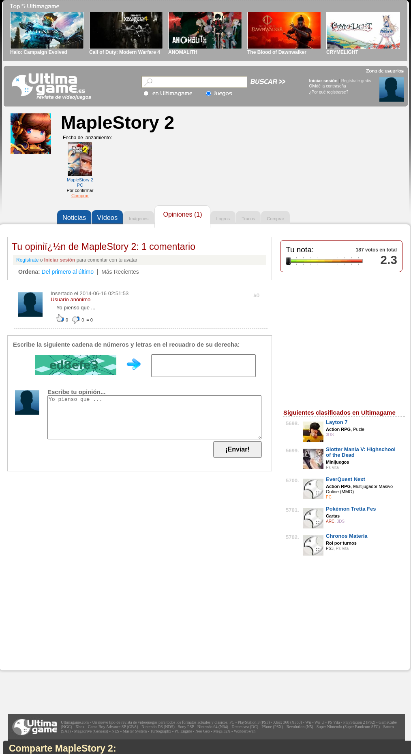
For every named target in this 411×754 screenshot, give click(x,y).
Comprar (80, 195)
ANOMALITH (182, 52)
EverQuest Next (345, 479)
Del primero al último (68, 271)
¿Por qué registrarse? (329, 92)
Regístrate (27, 260)
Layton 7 (336, 422)
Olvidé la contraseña (327, 86)
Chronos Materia (347, 536)
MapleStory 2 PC (80, 182)
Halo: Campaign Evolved (38, 52)
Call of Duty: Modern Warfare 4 (124, 52)
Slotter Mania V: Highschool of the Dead (361, 452)
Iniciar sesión (323, 80)
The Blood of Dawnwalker (276, 52)
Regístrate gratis (356, 81)
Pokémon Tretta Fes (351, 509)
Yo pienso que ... (154, 417)
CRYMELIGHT (342, 52)
